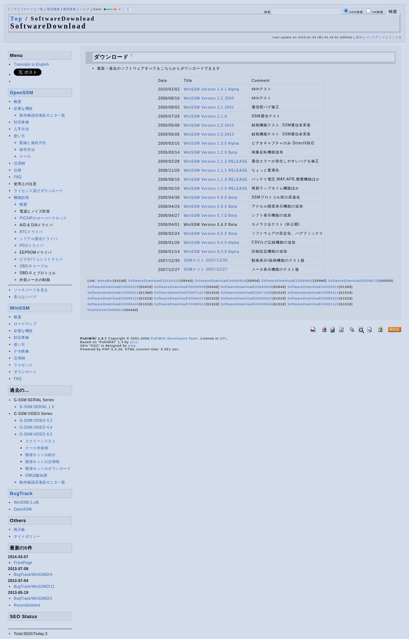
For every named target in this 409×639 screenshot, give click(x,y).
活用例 (19, 163)
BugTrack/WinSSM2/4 (33, 575)
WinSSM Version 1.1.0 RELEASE (216, 179)
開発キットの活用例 (42, 462)
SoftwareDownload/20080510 (180, 304)
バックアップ (375, 37)
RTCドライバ (31, 232)
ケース (25, 156)
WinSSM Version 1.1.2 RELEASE (216, 161)
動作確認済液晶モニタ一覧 (42, 115)
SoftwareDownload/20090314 (113, 292)
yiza (131, 345)
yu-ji (134, 342)
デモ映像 (21, 351)
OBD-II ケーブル (33, 266)
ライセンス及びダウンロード (38, 191)
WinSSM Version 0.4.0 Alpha (211, 243)
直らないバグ (25, 297)
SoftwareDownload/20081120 (313, 304)
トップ (12, 9)
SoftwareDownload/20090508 (180, 287)
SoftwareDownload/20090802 (287, 281)
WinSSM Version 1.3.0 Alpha (211, 143)
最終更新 (69, 9)
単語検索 (53, 9)
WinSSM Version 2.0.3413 (209, 134)
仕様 (17, 170)
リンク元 (395, 37)
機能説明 (21, 198)
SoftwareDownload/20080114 (313, 292)
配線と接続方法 (32, 143)
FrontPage (23, 563)
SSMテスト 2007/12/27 (206, 269)
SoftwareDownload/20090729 (354, 281)
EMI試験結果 (36, 475)
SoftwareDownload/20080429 (313, 298)
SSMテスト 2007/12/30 (206, 260)
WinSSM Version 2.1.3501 (209, 107)
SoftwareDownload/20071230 (247, 292)
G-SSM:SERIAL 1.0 (36, 407)
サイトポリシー (27, 536)
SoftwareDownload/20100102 (154, 281)
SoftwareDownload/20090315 (313, 287)
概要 (17, 102)
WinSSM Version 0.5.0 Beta (210, 234)
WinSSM (20, 308)
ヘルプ (85, 9)
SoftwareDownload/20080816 (247, 304)
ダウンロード (25, 372)
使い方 (19, 136)
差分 (359, 37)
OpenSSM (21, 92)
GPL (223, 338)
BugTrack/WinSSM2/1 (33, 598)
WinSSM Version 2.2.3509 (209, 98)
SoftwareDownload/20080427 (247, 298)
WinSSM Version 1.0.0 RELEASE (216, 189)
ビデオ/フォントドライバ (40, 259)
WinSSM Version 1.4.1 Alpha (211, 89)
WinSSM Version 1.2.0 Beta (210, 152)
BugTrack (21, 493)
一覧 (40, 9)
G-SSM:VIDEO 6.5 (35, 434)
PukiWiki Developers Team (174, 338)
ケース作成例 (36, 448)
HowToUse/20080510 (106, 310)
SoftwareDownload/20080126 (113, 298)
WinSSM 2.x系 (26, 502)
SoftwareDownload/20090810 (220, 281)
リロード (27, 9)
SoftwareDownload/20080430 (113, 304)
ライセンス (23, 365)
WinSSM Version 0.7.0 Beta (210, 216)
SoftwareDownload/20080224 (180, 298)
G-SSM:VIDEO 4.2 (35, 421)
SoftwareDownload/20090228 (113, 287)
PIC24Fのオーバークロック (43, 218)
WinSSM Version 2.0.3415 (209, 125)
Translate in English (31, 64)
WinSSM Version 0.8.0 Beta (210, 207)
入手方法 (21, 129)
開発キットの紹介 (40, 455)
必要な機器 (23, 108)
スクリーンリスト (40, 441)
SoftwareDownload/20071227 (180, 292)
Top (16, 19)
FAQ (18, 177)
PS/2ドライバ (31, 246)
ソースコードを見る (31, 290)
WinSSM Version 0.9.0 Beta (210, 198)
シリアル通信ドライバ (38, 239)
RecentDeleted (27, 605)
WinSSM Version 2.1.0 (205, 116)
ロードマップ (25, 324)
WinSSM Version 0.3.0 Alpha (211, 252)
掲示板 (19, 529)
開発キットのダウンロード (48, 469)
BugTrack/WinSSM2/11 (34, 586)
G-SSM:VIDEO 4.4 (35, 427)
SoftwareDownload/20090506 (247, 287)
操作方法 (27, 150)
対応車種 (21, 122)
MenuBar (105, 281)
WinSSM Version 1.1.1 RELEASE (216, 170)
